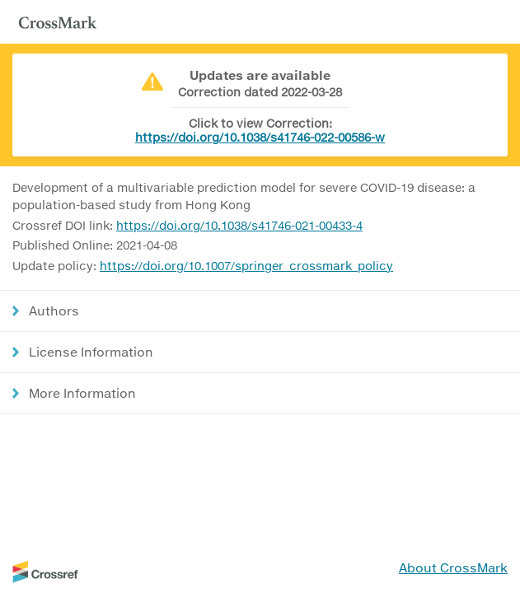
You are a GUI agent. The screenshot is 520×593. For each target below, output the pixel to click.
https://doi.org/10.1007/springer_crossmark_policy (246, 266)
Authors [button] (54, 310)
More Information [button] (82, 392)
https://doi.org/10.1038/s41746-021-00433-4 (239, 225)
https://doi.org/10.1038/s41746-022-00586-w (260, 137)
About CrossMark (453, 567)
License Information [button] (91, 351)
